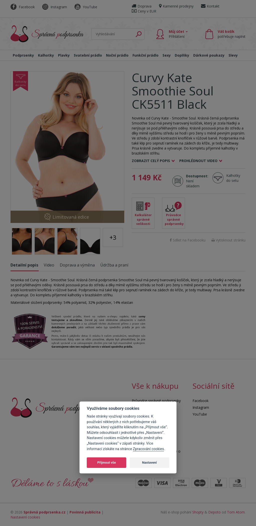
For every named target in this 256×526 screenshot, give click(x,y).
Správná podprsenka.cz (45, 512)
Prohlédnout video (198, 160)
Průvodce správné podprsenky (174, 219)
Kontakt (210, 6)
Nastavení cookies (25, 517)
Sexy (166, 55)
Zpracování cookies (148, 449)
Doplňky (182, 55)
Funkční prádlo (145, 55)
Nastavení (149, 462)
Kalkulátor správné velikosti (143, 219)
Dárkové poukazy (208, 55)
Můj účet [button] (178, 34)
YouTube (85, 7)
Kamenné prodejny (176, 6)
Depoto (214, 512)
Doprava (142, 6)
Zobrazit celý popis (151, 160)
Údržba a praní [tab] (114, 265)
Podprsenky (23, 55)
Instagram (54, 7)
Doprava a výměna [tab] (77, 265)
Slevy (233, 55)
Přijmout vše (106, 462)
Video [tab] (49, 265)
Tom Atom (236, 512)
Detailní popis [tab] (24, 265)
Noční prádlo (117, 55)
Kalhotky (46, 55)
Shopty (198, 512)
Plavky (64, 55)
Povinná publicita (85, 512)
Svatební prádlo (88, 55)
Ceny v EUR (144, 11)
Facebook (22, 7)
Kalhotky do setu (233, 178)
